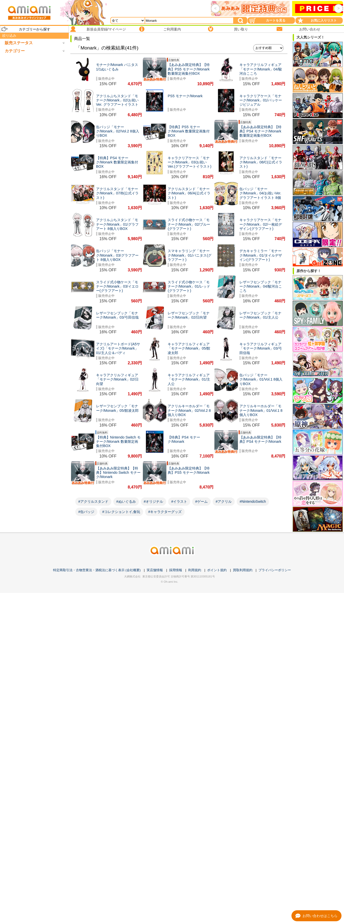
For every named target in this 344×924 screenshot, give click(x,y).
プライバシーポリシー (274, 570)
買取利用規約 (242, 570)
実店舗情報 (155, 570)
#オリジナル (153, 501)
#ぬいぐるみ (126, 501)
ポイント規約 (217, 570)
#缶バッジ (86, 512)
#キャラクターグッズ (165, 512)
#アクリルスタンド (93, 501)
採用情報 (175, 570)
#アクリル (224, 501)
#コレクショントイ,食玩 (121, 512)
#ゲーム (201, 501)
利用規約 (194, 570)
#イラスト (179, 501)
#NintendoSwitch (253, 501)
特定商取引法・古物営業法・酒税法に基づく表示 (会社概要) (97, 570)
